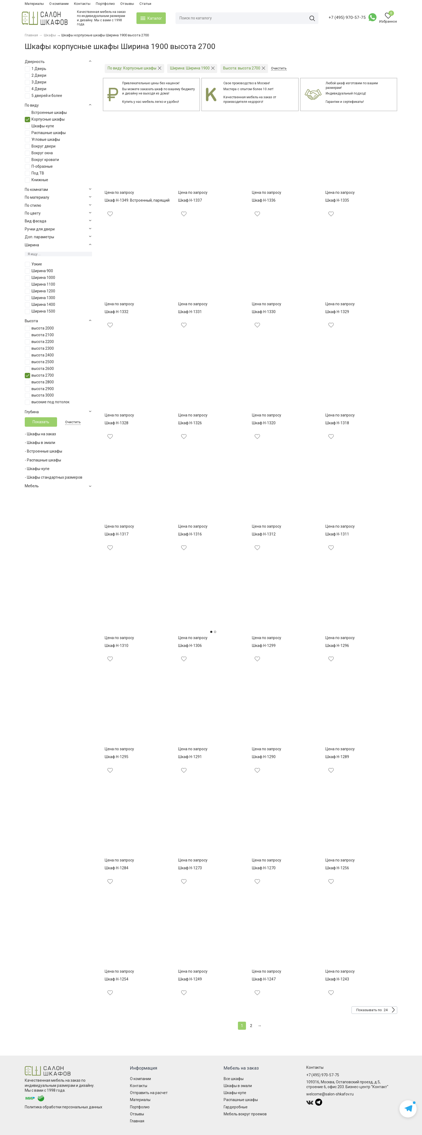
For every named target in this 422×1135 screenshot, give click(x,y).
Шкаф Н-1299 (264, 645)
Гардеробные (236, 1107)
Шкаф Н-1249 (190, 979)
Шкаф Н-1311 (337, 534)
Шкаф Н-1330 (264, 312)
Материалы (34, 4)
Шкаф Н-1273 (190, 868)
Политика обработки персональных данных (63, 1107)
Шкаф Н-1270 (264, 868)
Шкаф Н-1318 (337, 423)
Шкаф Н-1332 (116, 312)
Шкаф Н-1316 (190, 534)
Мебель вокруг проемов (245, 1114)
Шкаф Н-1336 (264, 200)
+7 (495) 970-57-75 (344, 17)
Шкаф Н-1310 (116, 645)
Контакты (82, 4)
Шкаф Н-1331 (190, 312)
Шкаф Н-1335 (337, 200)
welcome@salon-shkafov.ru (330, 1094)
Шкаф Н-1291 (190, 757)
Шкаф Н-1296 (337, 645)
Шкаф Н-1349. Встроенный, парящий (137, 200)
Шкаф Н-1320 (264, 423)
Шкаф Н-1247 (264, 979)
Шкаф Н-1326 (190, 423)
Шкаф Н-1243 (337, 979)
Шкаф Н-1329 (337, 312)
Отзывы (127, 4)
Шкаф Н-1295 (116, 757)
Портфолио (105, 4)
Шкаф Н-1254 (116, 979)
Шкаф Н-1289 (337, 757)
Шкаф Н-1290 (264, 757)
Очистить (73, 422)
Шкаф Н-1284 (116, 868)
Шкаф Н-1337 (190, 200)
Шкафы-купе (235, 1093)
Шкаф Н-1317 (116, 534)
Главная (137, 1121)
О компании (59, 4)
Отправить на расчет (149, 1093)
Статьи (145, 4)
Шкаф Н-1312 (264, 534)
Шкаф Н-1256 (337, 868)
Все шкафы (234, 1079)
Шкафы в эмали (238, 1086)
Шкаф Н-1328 (116, 423)
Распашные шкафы (241, 1100)
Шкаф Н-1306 (190, 645)
